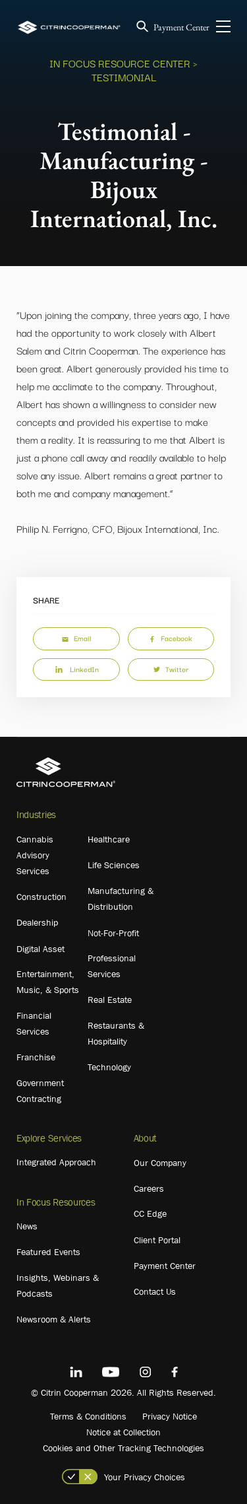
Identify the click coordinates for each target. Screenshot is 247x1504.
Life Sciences (114, 865)
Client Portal (157, 1240)
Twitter (170, 669)
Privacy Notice (169, 1416)
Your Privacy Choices (144, 1477)
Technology (109, 1067)
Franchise (35, 1057)
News (27, 1226)
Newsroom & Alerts (53, 1319)
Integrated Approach (56, 1162)
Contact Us (155, 1291)
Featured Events (48, 1252)
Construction (41, 896)
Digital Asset (40, 948)
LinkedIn (76, 669)
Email (76, 638)
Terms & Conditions (88, 1416)
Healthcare (109, 839)
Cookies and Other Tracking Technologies (123, 1448)
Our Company (160, 1162)
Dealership (37, 922)
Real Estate (110, 999)
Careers (149, 1188)
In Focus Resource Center (119, 63)
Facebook (170, 638)
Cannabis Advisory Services (34, 855)
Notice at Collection (123, 1432)
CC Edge (150, 1213)
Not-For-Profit (113, 933)
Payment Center (181, 27)
